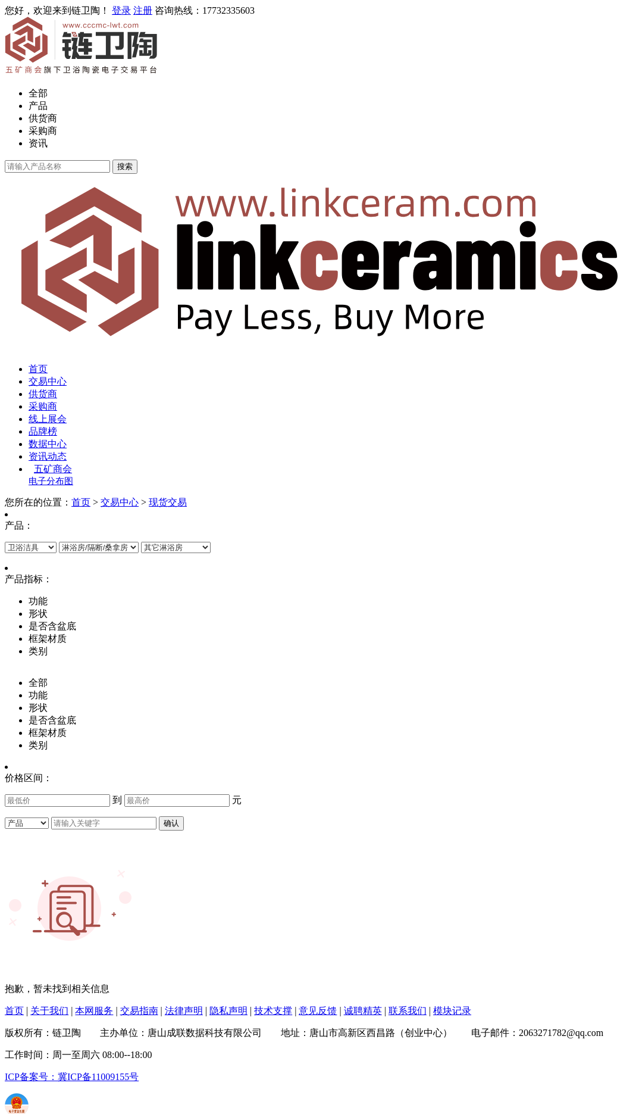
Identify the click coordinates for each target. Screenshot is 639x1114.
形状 (38, 708)
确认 (171, 823)
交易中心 (48, 381)
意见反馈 (318, 1011)
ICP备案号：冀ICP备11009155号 (72, 1077)
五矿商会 (53, 469)
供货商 (43, 118)
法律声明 (184, 1011)
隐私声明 (228, 1011)
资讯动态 (48, 456)
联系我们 (408, 1011)
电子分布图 (51, 481)
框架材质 (48, 733)
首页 (38, 369)
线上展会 (48, 419)
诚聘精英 (363, 1011)
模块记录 (452, 1011)
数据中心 (48, 444)
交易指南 (139, 1011)
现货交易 (168, 502)
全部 (38, 93)
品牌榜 (43, 431)
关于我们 (49, 1011)
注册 (142, 10)
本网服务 (94, 1011)
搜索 (125, 166)
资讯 (38, 143)
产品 (38, 106)
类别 (38, 745)
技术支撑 (273, 1011)
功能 (38, 695)
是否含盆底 (52, 720)
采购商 (43, 131)
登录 (121, 10)
